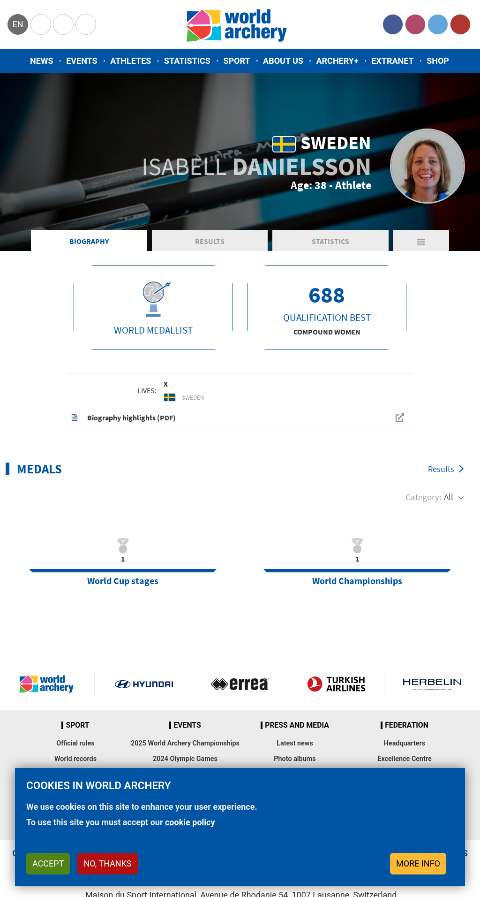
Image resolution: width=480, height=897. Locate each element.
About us (283, 61)
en (17, 24)
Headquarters (404, 743)
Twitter (438, 24)
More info (418, 863)
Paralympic (63, 24)
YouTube (460, 24)
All (448, 496)
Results (210, 241)
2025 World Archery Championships (185, 743)
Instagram (415, 24)
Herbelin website (432, 684)
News (41, 61)
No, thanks (107, 863)
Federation (406, 725)
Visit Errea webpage (240, 684)
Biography (89, 241)
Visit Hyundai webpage (144, 684)
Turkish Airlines (336, 684)
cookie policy (190, 822)
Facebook (392, 24)
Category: (423, 496)
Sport (236, 61)
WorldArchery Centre (85, 24)
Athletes (130, 61)
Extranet (392, 61)
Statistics (187, 61)
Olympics (40, 24)
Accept (48, 863)
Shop (438, 61)
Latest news (295, 743)
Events (82, 61)
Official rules (75, 743)
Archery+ (337, 61)
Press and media (297, 725)
